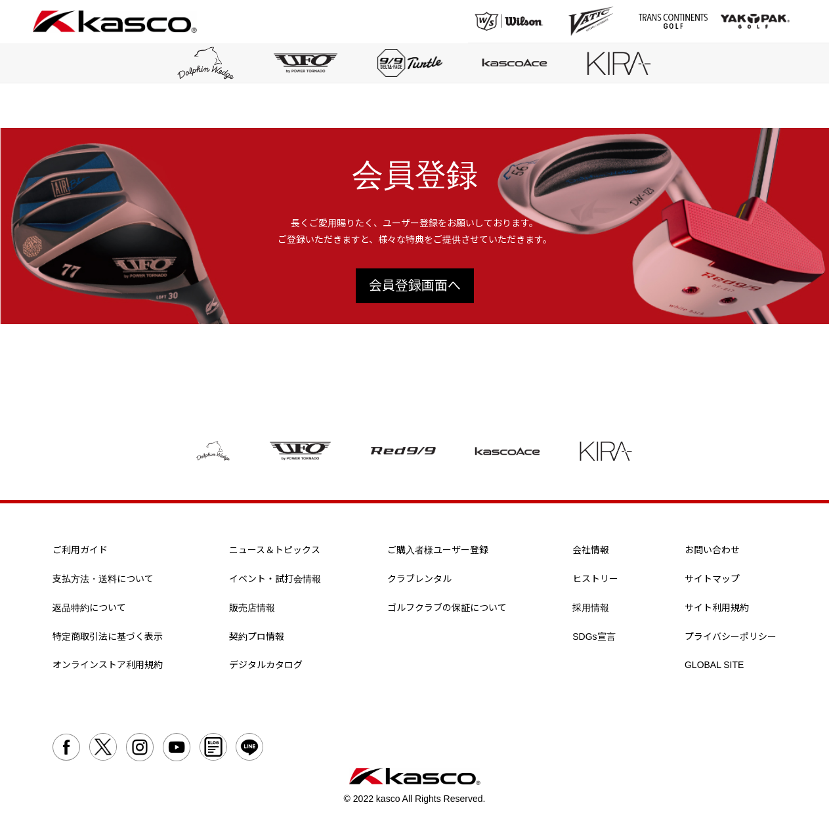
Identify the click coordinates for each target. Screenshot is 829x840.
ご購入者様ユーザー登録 (437, 550)
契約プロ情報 (256, 636)
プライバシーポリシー (730, 636)
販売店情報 (252, 607)
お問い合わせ (712, 550)
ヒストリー (595, 579)
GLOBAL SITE (714, 665)
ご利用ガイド (80, 550)
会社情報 (590, 550)
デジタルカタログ (266, 665)
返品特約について (89, 607)
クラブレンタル (419, 579)
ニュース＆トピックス (274, 550)
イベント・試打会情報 (275, 579)
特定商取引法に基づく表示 (108, 636)
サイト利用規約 (717, 607)
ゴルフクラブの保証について (447, 607)
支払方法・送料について (103, 579)
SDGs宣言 (593, 636)
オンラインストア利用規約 (108, 665)
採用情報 (590, 607)
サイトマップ (712, 579)
